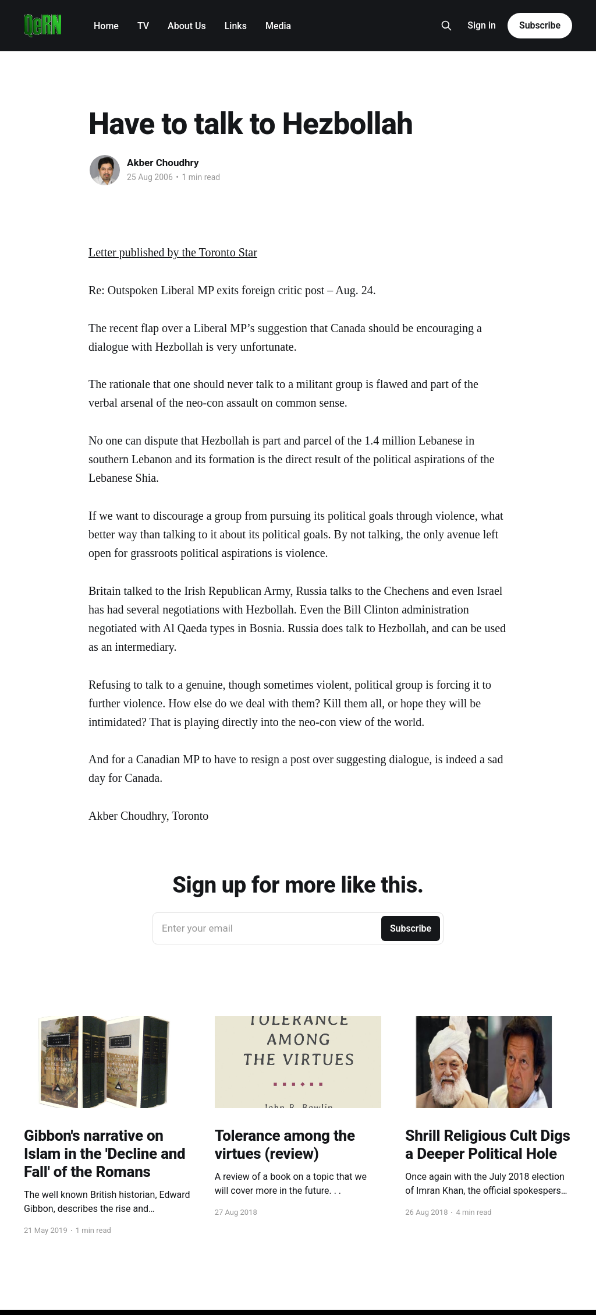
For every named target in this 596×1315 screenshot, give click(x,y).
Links (236, 25)
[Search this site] (446, 25)
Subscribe (539, 25)
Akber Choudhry (162, 162)
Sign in (481, 25)
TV (143, 25)
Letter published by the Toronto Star (172, 252)
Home (106, 25)
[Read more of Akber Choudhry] (104, 170)
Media (278, 25)
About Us (187, 25)
